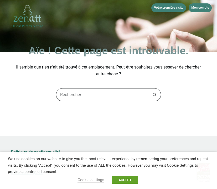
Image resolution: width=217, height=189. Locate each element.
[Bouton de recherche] (154, 94)
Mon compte (200, 7)
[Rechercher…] (102, 94)
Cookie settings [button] (91, 179)
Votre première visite (168, 7)
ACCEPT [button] (124, 180)
